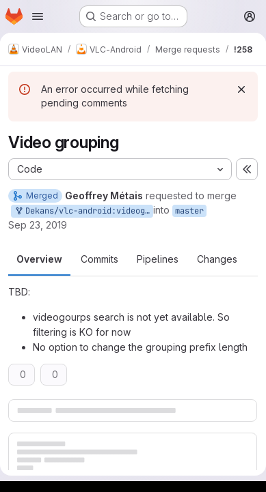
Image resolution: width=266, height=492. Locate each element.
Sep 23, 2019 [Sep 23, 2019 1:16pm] (37, 225)
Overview (39, 259)
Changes (217, 259)
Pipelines (157, 259)
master (189, 210)
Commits (99, 259)
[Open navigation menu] (38, 16)
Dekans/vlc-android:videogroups (83, 211)
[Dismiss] (241, 89)
